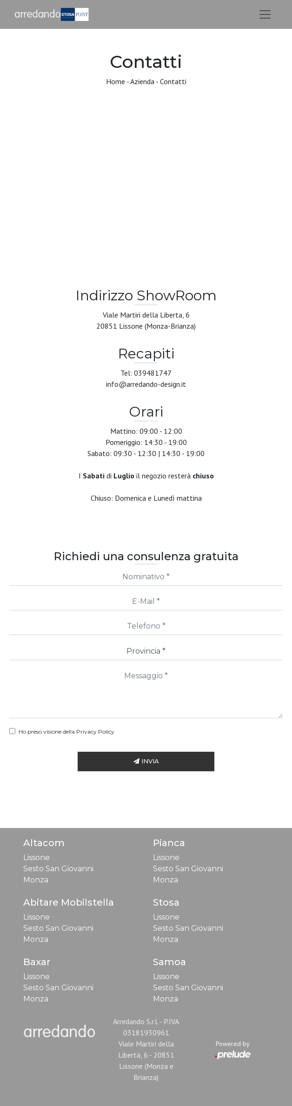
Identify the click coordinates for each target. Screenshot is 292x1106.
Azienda (142, 81)
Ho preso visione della (66, 731)
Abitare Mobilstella (68, 902)
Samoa (169, 961)
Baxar (36, 961)
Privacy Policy (95, 731)
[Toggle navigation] (265, 14)
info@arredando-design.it (146, 384)
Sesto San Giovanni (58, 868)
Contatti (173, 81)
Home (115, 81)
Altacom (44, 842)
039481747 (153, 372)
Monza (35, 879)
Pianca (169, 842)
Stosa (166, 902)
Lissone (36, 857)
